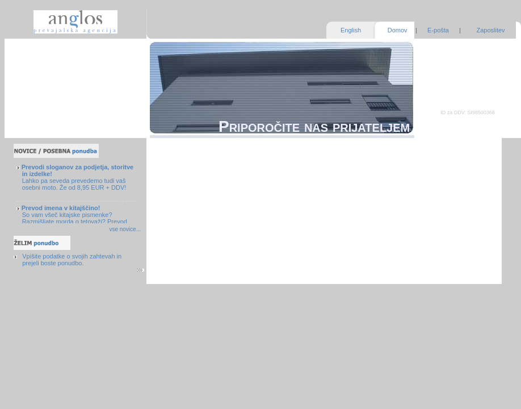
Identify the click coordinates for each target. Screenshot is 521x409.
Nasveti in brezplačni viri (56, 105)
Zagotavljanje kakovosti (55, 58)
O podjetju (37, 81)
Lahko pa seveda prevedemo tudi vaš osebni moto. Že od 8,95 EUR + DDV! (77, 177)
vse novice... (125, 229)
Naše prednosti (44, 69)
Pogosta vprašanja (48, 93)
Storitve (33, 46)
